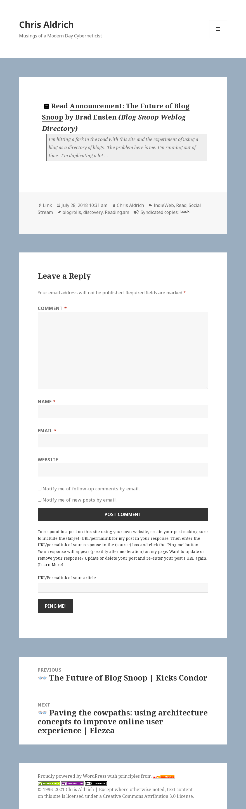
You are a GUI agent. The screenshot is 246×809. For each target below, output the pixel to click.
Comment (52, 308)
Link (47, 205)
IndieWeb (163, 205)
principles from (146, 776)
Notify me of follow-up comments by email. (91, 489)
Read (181, 205)
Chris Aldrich (46, 24)
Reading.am (117, 212)
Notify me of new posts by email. (79, 500)
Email (47, 431)
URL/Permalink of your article (67, 577)
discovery (93, 212)
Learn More (50, 564)
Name (47, 401)
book (184, 211)
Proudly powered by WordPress (72, 776)
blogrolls (71, 212)
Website (48, 460)
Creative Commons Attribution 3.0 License (148, 796)
